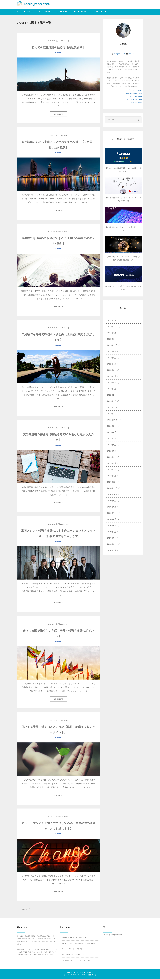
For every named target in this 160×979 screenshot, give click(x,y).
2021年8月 (111, 432)
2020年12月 (112, 482)
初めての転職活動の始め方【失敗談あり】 (58, 47)
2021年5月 (111, 451)
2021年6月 (111, 445)
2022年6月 (111, 370)
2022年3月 (111, 389)
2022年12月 (112, 345)
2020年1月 (111, 550)
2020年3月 (111, 538)
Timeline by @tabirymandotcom (112, 934)
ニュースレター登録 (134, 96)
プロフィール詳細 (135, 90)
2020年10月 (112, 494)
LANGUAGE (63, 12)
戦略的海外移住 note (134, 93)
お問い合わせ (136, 103)
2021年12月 (112, 407)
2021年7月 (111, 438)
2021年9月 (111, 426)
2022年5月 (111, 376)
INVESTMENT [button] (100, 12)
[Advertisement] (122, 574)
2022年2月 (111, 395)
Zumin (75, 972)
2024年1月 (111, 333)
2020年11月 (112, 488)
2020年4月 (111, 532)
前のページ (25, 909)
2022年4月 (111, 382)
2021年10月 (112, 420)
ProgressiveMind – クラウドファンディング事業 (76, 960)
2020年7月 (111, 513)
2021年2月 (111, 470)
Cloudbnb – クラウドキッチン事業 (72, 949)
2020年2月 (111, 544)
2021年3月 (111, 463)
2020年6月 (111, 519)
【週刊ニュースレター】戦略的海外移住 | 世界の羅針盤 (78, 943)
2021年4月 (111, 457)
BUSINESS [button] (80, 12)
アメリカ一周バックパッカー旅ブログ (73, 954)
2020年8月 (111, 507)
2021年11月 (112, 414)
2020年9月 (111, 501)
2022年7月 (111, 364)
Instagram (116, 54)
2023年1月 (111, 339)
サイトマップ (68, 975)
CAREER (28, 12)
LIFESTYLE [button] (45, 12)
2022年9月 (111, 351)
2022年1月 (111, 401)
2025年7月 (111, 320)
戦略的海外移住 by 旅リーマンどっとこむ (74, 937)
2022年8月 (111, 358)
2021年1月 (111, 476)
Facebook (131, 54)
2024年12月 (112, 327)
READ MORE (58, 114)
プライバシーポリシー (133, 99)
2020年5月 (111, 525)
